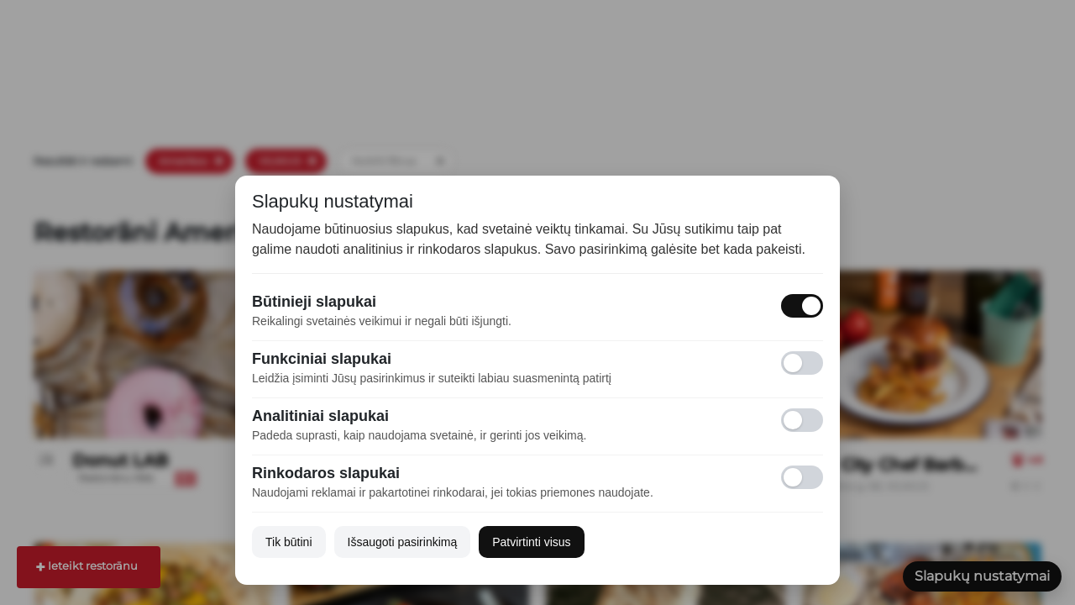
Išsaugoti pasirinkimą (403, 542)
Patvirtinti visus (531, 542)
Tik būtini (288, 542)
